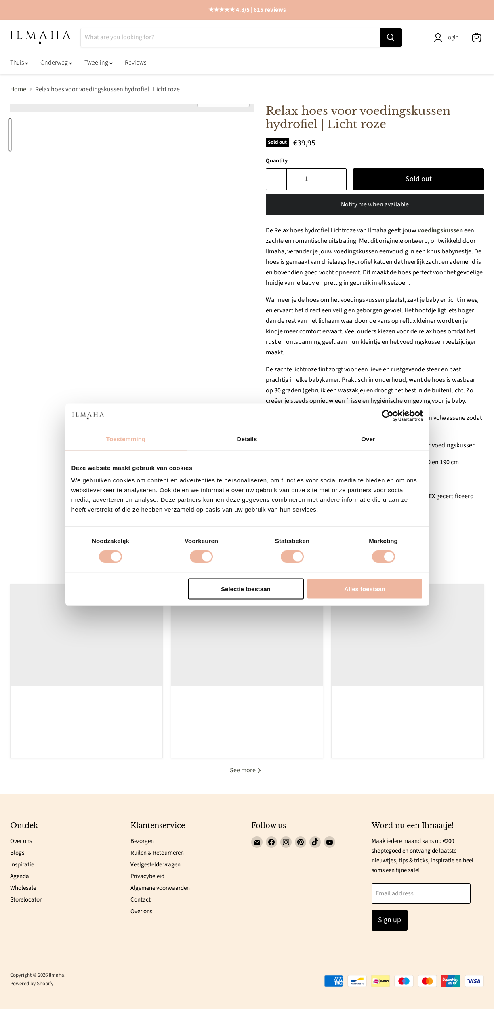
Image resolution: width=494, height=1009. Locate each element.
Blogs (17, 853)
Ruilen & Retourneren (157, 853)
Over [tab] (368, 438)
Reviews (135, 62)
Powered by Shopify (31, 983)
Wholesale (23, 888)
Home (18, 89)
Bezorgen (142, 841)
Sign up (389, 920)
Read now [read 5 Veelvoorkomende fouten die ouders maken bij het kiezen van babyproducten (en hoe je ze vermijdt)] (86, 745)
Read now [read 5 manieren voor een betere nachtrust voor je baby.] (247, 724)
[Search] (230, 37)
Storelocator (26, 899)
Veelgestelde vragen (155, 864)
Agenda (19, 876)
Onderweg (56, 62)
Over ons (21, 841)
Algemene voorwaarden (160, 888)
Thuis (19, 62)
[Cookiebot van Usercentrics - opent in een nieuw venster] (387, 415)
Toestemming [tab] (126, 438)
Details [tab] (247, 438)
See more (247, 770)
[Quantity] (306, 179)
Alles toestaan (364, 589)
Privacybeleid (147, 876)
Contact (140, 899)
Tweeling (98, 62)
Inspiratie (22, 864)
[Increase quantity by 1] (336, 179)
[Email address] (421, 893)
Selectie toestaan (246, 589)
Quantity (277, 161)
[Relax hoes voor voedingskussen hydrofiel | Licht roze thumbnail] (10, 135)
